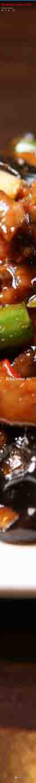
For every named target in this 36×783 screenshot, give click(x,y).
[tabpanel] (18, 391)
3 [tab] (20, 777)
